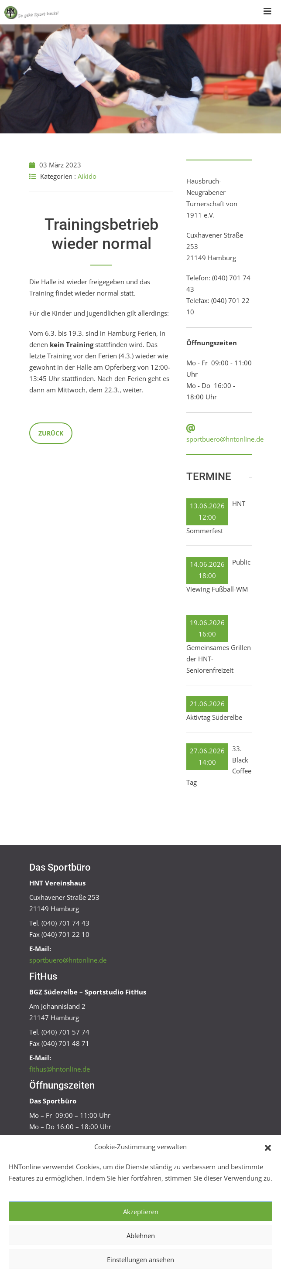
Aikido (87, 176)
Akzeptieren (140, 1211)
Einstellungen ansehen (140, 1259)
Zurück (50, 433)
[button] (268, 1147)
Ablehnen (141, 1235)
